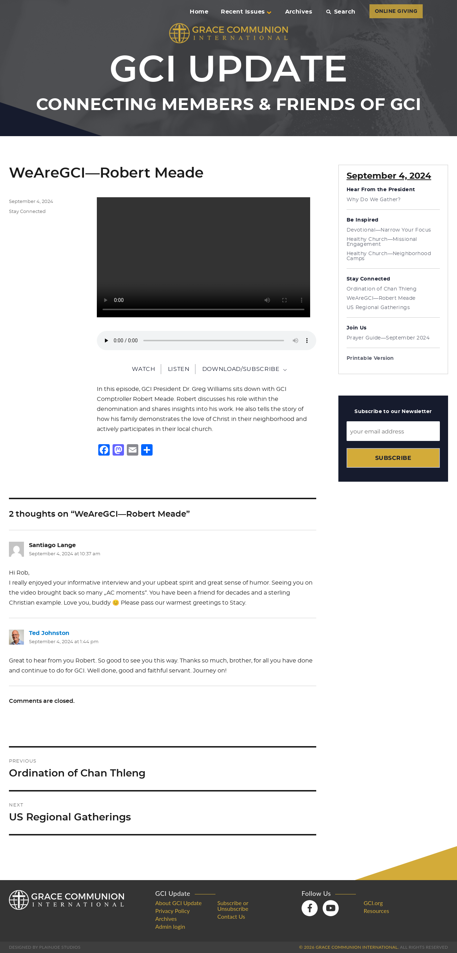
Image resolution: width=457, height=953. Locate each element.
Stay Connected (27, 211)
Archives (299, 12)
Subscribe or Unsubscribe (232, 906)
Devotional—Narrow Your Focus (389, 230)
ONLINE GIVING (396, 11)
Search (340, 12)
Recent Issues (246, 12)
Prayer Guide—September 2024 (388, 338)
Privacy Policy (172, 911)
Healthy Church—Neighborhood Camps (389, 256)
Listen (179, 369)
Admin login (170, 926)
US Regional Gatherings (378, 307)
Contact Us (231, 916)
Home (199, 12)
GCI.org (373, 903)
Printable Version (370, 358)
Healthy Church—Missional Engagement (382, 242)
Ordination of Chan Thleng (382, 289)
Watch (143, 369)
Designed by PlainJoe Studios (44, 947)
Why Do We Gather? (374, 199)
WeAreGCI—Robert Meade (381, 298)
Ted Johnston (49, 633)
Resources (376, 911)
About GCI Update (178, 903)
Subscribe (393, 458)
